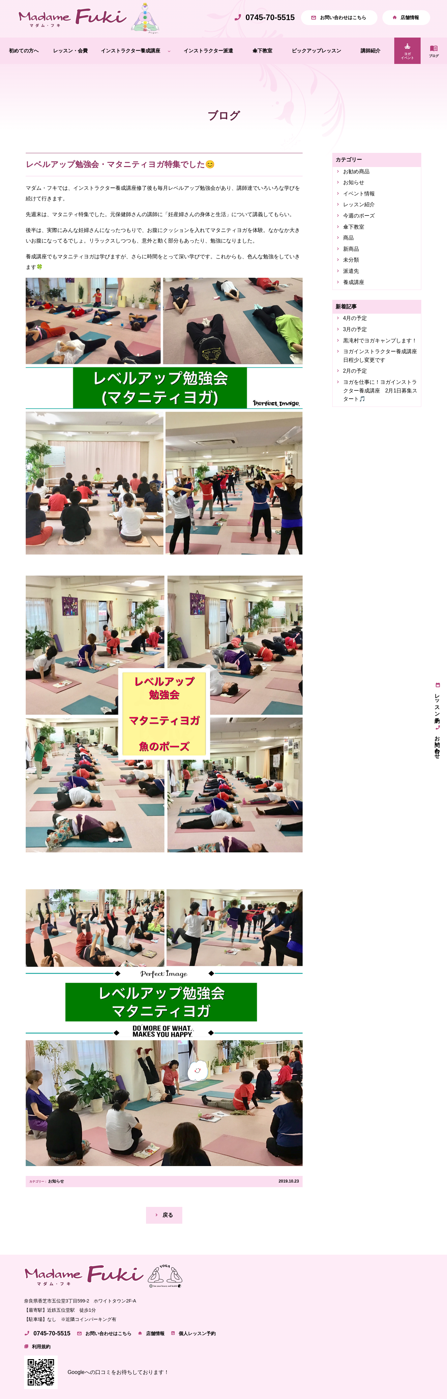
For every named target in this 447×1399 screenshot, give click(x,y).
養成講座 (353, 282)
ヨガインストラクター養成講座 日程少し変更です (381, 356)
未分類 (351, 260)
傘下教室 (353, 227)
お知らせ (56, 1181)
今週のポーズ (359, 215)
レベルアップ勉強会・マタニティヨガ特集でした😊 (120, 164)
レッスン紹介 (359, 204)
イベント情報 (359, 193)
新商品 (351, 249)
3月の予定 (355, 329)
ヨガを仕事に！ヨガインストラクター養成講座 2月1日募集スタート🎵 (380, 390)
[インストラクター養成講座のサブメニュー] (169, 50)
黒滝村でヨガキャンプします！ (380, 340)
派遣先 (351, 271)
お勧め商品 (356, 171)
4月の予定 (355, 318)
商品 (348, 238)
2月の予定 (355, 371)
